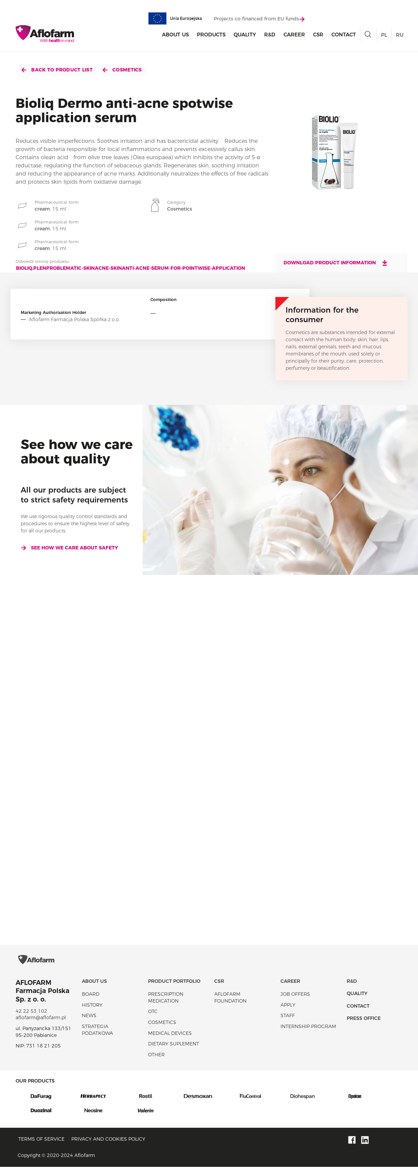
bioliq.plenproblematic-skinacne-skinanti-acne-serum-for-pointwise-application (130, 268)
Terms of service (41, 1146)
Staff (287, 1023)
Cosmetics (122, 70)
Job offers (295, 1001)
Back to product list (57, 70)
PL (384, 35)
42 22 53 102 (31, 1018)
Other (156, 1061)
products (211, 35)
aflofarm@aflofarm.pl (41, 1025)
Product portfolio (174, 988)
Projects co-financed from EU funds (259, 19)
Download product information (336, 262)
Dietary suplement (173, 1051)
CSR (318, 35)
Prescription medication (165, 1004)
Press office (364, 1025)
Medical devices (170, 1040)
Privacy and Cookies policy (108, 1146)
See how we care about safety (69, 548)
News (89, 1023)
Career (294, 35)
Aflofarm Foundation (230, 1004)
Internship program (308, 1033)
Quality (245, 35)
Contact (343, 35)
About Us (175, 35)
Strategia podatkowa (97, 1036)
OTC (153, 1018)
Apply (287, 1012)
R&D (269, 35)
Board (90, 1001)
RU (399, 35)
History (92, 1012)
